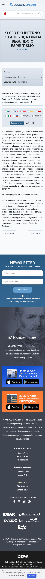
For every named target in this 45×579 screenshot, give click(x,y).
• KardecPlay (22, 456)
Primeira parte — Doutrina (14, 77)
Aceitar (32, 576)
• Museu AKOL (22, 475)
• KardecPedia (22, 453)
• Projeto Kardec (22, 472)
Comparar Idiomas (17, 123)
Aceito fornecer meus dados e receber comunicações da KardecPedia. (23, 300)
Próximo (35, 233)
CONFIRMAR (22, 290)
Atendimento (22, 486)
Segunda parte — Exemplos (15, 82)
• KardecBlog (22, 460)
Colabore (22, 482)
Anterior (9, 233)
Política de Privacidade (16, 576)
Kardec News (23, 490)
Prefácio (7, 72)
